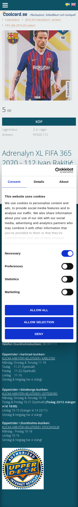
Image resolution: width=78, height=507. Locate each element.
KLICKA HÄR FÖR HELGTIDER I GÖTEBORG (29, 394)
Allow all (39, 310)
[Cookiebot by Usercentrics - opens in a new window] (55, 170)
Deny (39, 334)
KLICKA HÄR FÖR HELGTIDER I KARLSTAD (28, 358)
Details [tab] (39, 181)
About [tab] (63, 181)
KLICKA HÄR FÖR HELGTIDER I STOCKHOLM (30, 427)
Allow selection (39, 322)
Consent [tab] (14, 181)
